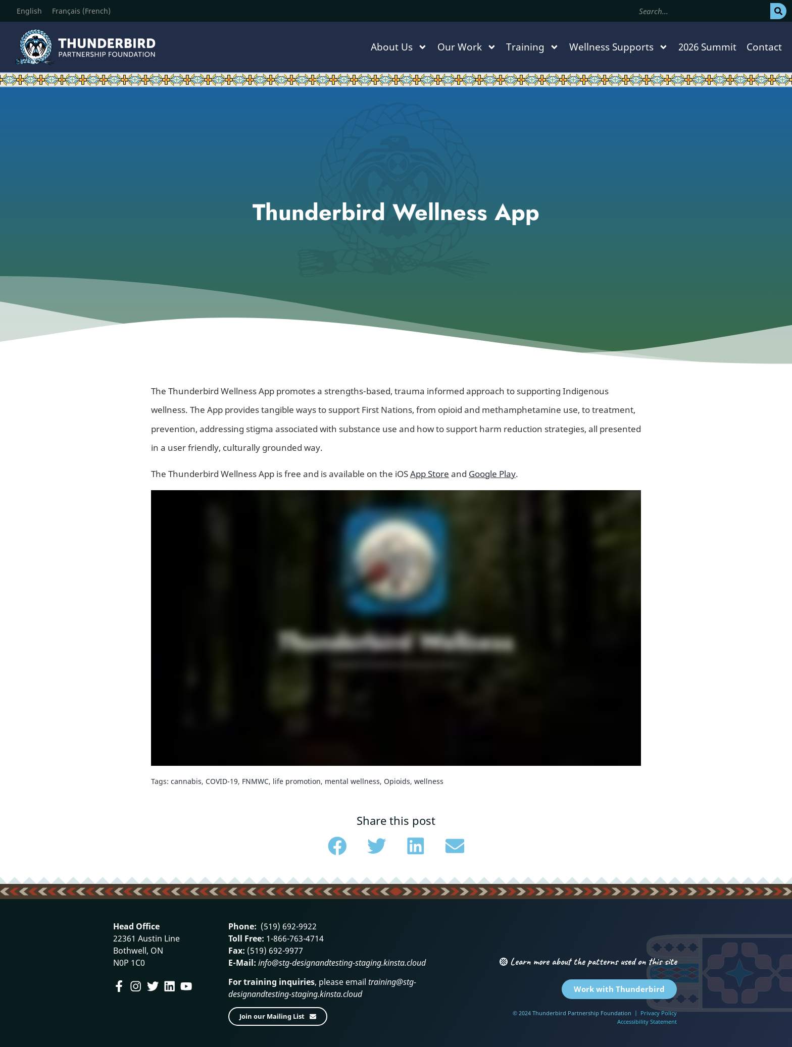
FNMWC (255, 781)
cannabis (186, 781)
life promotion (297, 781)
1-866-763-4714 (294, 938)
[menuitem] (29, 11)
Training (532, 47)
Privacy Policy (658, 1013)
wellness (428, 781)
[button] (337, 846)
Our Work (467, 47)
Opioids (397, 781)
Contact (764, 47)
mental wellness (352, 781)
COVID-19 (222, 781)
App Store (429, 474)
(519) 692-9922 (288, 926)
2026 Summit (707, 47)
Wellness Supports (618, 47)
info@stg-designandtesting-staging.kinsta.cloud (342, 962)
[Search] (778, 11)
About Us (399, 47)
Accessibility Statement (647, 1021)
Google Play (492, 474)
